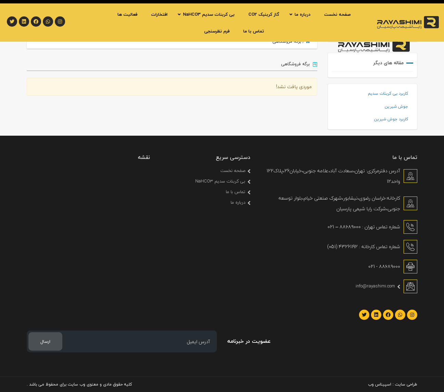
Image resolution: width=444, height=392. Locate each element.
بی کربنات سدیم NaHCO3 (220, 181)
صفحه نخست (232, 170)
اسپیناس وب (379, 384)
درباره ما (238, 202)
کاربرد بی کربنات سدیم (388, 93)
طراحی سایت (406, 384)
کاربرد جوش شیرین (391, 119)
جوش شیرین (396, 106)
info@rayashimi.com (375, 286)
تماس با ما (235, 191)
